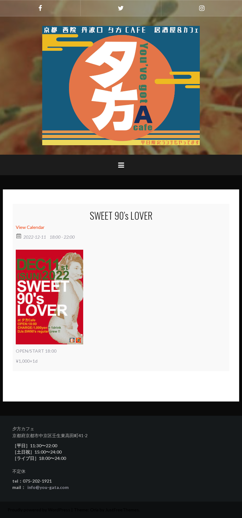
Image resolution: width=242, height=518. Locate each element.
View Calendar (30, 227)
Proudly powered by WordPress (39, 509)
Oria (94, 509)
